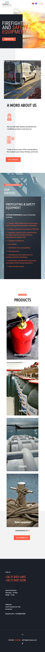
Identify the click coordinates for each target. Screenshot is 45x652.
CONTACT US (9, 39)
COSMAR (17, 640)
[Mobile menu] (42, 4)
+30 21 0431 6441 (15, 577)
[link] (22, 79)
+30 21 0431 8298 (15, 580)
